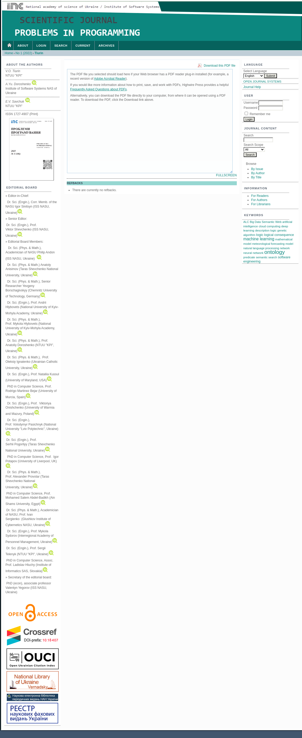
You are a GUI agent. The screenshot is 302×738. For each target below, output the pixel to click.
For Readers (260, 196)
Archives (106, 45)
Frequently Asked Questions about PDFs (98, 89)
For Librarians (260, 204)
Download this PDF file (219, 65)
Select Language (255, 71)
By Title (256, 177)
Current (82, 45)
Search (60, 45)
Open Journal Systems (262, 81)
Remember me (260, 114)
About (22, 45)
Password (250, 108)
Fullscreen (226, 175)
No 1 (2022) (24, 53)
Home (9, 45)
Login (41, 45)
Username (251, 102)
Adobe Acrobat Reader (109, 78)
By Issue (257, 169)
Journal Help (252, 87)
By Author (258, 173)
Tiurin (38, 53)
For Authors (259, 200)
